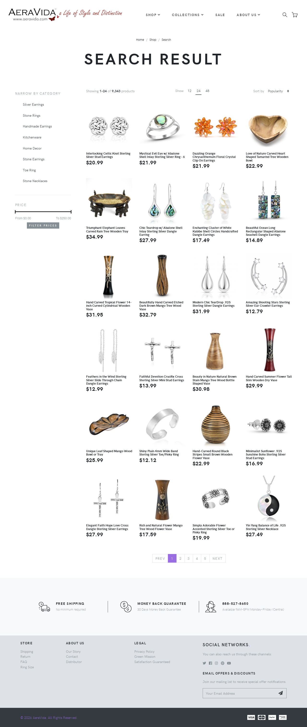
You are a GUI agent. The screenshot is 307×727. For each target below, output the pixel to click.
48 (207, 90)
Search (166, 39)
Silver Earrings (33, 104)
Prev (160, 558)
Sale (220, 14)
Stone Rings (31, 115)
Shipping (26, 651)
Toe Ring (29, 169)
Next (218, 558)
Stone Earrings (33, 158)
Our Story (73, 651)
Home (140, 39)
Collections (188, 14)
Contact (72, 656)
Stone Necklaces (35, 180)
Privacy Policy (144, 651)
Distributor (74, 661)
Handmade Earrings (37, 126)
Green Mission (144, 656)
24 (199, 90)
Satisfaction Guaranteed (152, 661)
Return (25, 656)
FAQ (23, 661)
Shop (153, 14)
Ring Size (27, 666)
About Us (248, 14)
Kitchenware (32, 137)
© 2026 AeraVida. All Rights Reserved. (48, 717)
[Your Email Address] (239, 693)
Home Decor (32, 148)
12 (189, 90)
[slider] (15, 211)
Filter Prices (43, 225)
